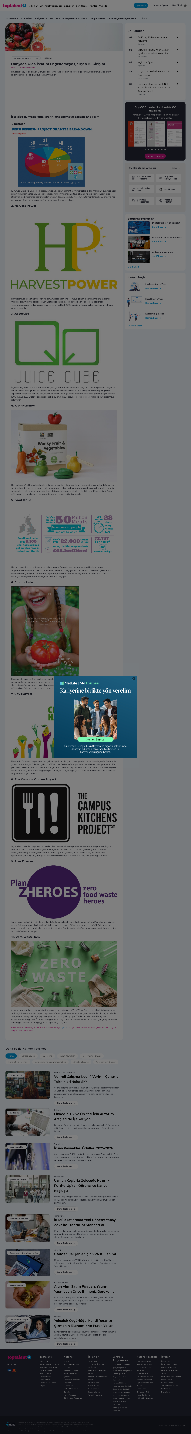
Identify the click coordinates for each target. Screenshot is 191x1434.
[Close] (133, 678)
